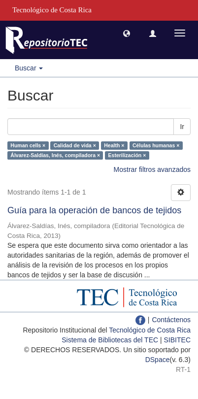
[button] (126, 33)
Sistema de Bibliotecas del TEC (110, 340)
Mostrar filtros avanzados (152, 169)
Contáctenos (171, 320)
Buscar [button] (29, 68)
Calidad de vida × (75, 145)
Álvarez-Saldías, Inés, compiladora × (55, 155)
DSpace (157, 360)
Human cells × (27, 145)
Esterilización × (127, 155)
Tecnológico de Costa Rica (150, 330)
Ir (182, 127)
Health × (114, 145)
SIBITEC (177, 340)
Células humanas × (155, 145)
